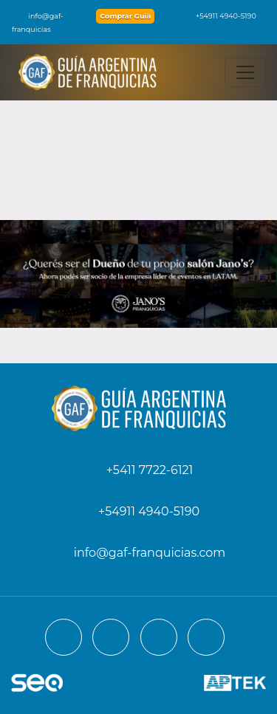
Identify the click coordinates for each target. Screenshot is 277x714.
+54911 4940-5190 (218, 16)
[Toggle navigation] (245, 72)
